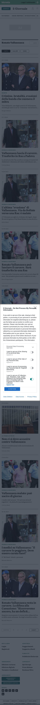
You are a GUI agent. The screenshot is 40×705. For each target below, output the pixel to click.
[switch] (31, 352)
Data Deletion (7, 397)
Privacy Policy (32, 397)
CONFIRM (12, 389)
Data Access (20, 397)
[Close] (36, 308)
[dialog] (20, 352)
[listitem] (20, 347)
